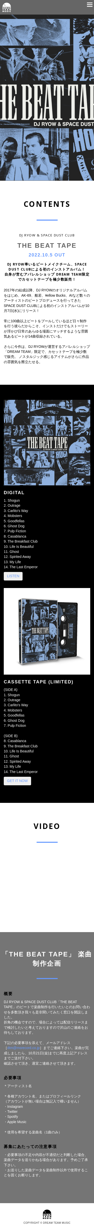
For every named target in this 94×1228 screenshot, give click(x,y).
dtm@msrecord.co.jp (23, 1048)
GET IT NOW (17, 781)
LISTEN (13, 576)
